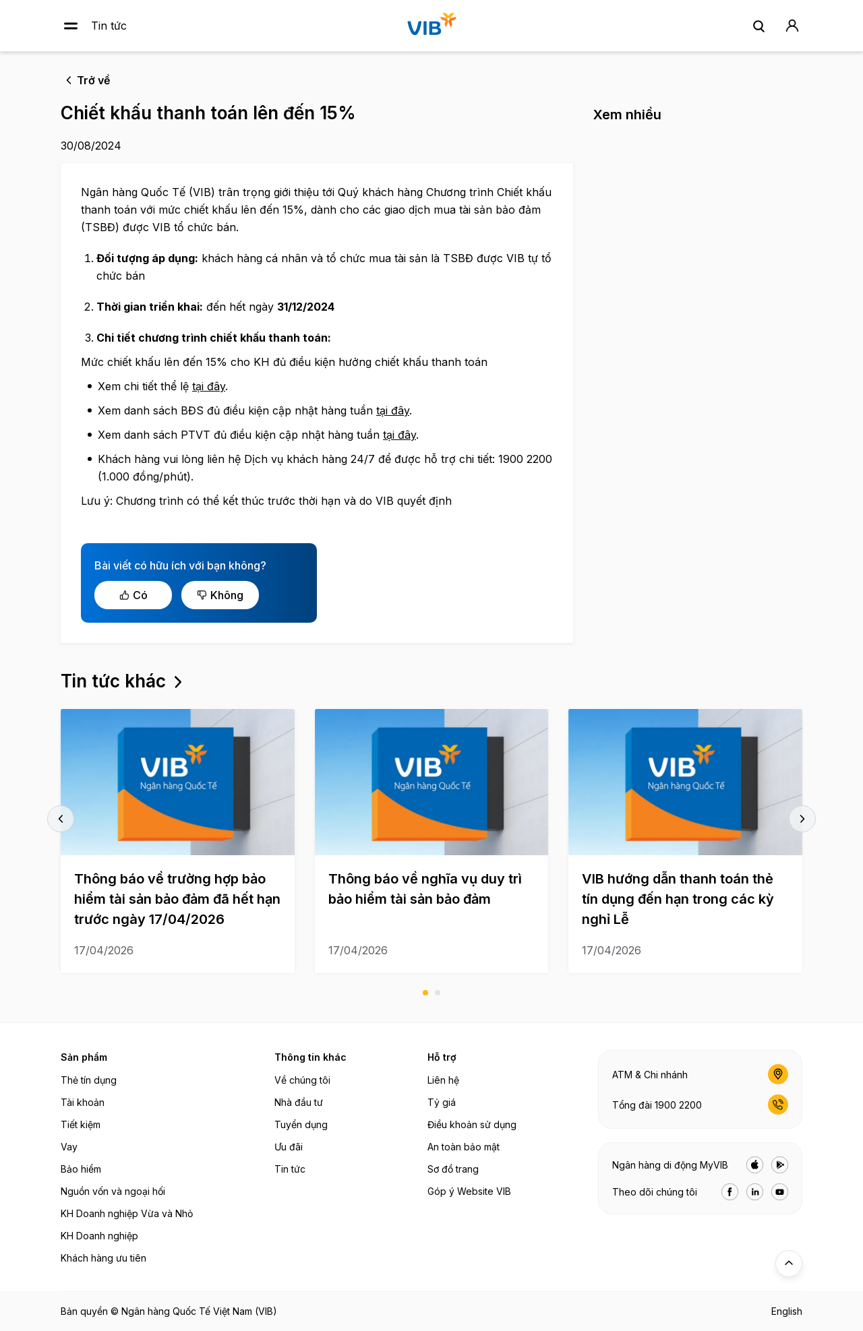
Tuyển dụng (301, 1124)
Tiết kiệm (80, 1124)
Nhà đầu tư (298, 1102)
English (786, 1311)
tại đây (208, 386)
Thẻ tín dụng (89, 1080)
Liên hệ (443, 1080)
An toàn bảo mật (463, 1146)
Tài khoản (83, 1102)
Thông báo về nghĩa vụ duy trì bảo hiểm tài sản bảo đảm (425, 889)
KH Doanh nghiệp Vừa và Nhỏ (127, 1213)
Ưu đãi (288, 1146)
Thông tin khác (310, 1057)
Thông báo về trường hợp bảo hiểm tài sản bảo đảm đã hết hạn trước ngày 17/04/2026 (177, 899)
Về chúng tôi (302, 1080)
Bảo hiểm (81, 1169)
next (802, 818)
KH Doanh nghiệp (99, 1235)
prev (60, 818)
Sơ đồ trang (453, 1169)
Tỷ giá (441, 1102)
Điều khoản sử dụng (471, 1124)
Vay (69, 1146)
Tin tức (109, 25)
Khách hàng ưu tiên (103, 1258)
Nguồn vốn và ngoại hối (113, 1191)
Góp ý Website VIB (469, 1191)
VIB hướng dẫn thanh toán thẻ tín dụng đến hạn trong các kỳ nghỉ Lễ (678, 899)
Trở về (93, 80)
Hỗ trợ (441, 1057)
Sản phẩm (84, 1057)
